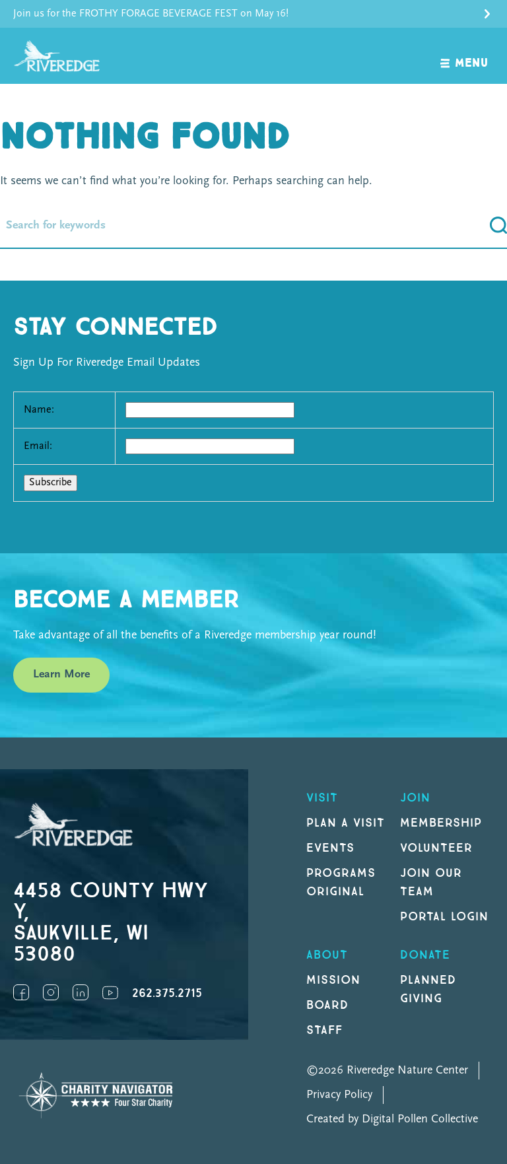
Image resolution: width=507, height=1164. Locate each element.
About (327, 955)
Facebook (21, 992)
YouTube (110, 992)
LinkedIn (80, 992)
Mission (333, 980)
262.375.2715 (167, 993)
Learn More (61, 674)
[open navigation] (464, 56)
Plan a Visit (345, 823)
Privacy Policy (339, 1095)
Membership (441, 823)
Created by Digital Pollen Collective (392, 1119)
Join (415, 797)
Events (330, 848)
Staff (324, 1030)
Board (327, 1005)
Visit (322, 797)
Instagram (51, 992)
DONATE (425, 955)
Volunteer (436, 848)
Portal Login (444, 916)
